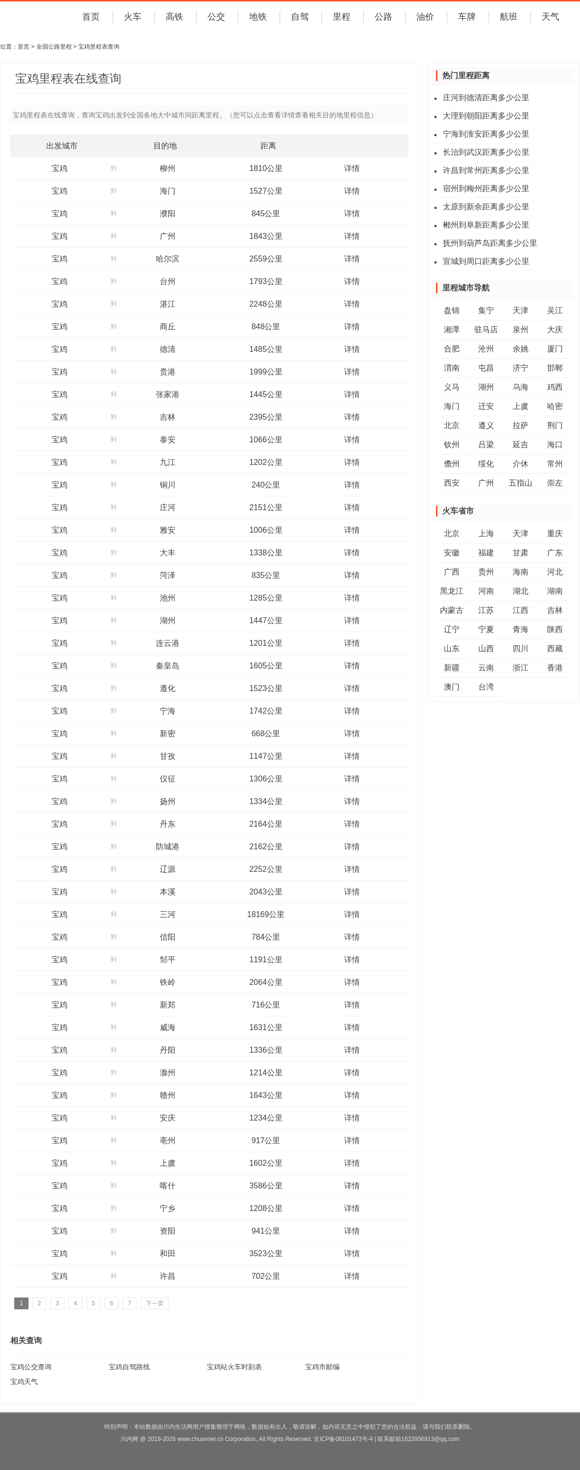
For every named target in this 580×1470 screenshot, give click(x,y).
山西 (486, 648)
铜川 (167, 485)
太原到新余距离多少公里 (486, 206)
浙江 (520, 667)
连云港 (167, 643)
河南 (486, 591)
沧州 (486, 349)
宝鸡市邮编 (322, 1367)
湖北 (520, 591)
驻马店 (486, 329)
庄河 (167, 507)
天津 (520, 310)
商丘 (167, 326)
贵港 (167, 372)
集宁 (486, 310)
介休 (520, 464)
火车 (133, 17)
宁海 (167, 711)
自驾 (300, 17)
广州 (167, 236)
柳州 (167, 168)
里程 (341, 17)
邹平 (167, 959)
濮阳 (167, 213)
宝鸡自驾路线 (129, 1367)
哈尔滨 (167, 259)
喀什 (167, 1186)
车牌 (467, 17)
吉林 (167, 417)
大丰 (167, 552)
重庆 (555, 533)
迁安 (486, 406)
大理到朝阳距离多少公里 (486, 116)
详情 (352, 168)
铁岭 (167, 982)
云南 (486, 667)
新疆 (452, 667)
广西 (452, 572)
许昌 (167, 1276)
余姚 (520, 349)
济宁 (520, 368)
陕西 (555, 629)
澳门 (452, 687)
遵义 (486, 425)
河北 (555, 572)
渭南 (452, 368)
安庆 (167, 1118)
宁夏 (486, 629)
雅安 (167, 530)
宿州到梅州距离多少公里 (486, 188)
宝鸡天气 (24, 1381)
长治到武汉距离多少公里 (486, 152)
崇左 (555, 483)
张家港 (167, 394)
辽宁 (452, 629)
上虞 (167, 1163)
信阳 (167, 937)
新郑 (167, 1005)
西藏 (555, 648)
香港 (555, 667)
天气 (550, 17)
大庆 (555, 329)
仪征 (167, 779)
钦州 (452, 444)
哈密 (555, 406)
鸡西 (555, 387)
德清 (167, 349)
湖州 (167, 620)
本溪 (167, 892)
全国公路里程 (54, 46)
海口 (555, 444)
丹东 (167, 824)
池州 (167, 598)
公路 (383, 17)
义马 (452, 387)
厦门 (555, 349)
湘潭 (452, 329)
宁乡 (167, 1208)
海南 (520, 572)
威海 (167, 1027)
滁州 (167, 1072)
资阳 (167, 1231)
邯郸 (555, 368)
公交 (216, 17)
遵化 (167, 688)
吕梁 (486, 444)
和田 (167, 1253)
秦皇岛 (167, 666)
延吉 (520, 444)
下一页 (155, 1303)
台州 (167, 281)
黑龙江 (452, 591)
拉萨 (520, 425)
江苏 (486, 610)
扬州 (167, 801)
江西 (520, 610)
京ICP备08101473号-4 (343, 1439)
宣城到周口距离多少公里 (486, 261)
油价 (425, 17)
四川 (520, 648)
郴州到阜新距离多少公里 (486, 225)
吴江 (555, 310)
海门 (167, 191)
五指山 (520, 483)
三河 (167, 914)
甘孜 (167, 756)
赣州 (167, 1095)
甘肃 (520, 552)
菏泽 (167, 575)
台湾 (486, 687)
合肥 (452, 349)
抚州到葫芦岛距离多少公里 (490, 243)
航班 (509, 17)
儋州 (452, 464)
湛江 (167, 304)
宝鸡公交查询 (31, 1367)
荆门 (555, 425)
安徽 (452, 552)
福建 (486, 552)
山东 (452, 648)
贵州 (486, 572)
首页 (91, 17)
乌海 (520, 387)
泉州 (520, 329)
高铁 (174, 17)
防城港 (167, 846)
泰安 (167, 439)
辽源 (167, 869)
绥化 (486, 464)
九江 (167, 462)
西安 (452, 483)
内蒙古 (452, 610)
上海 (486, 533)
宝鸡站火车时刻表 (234, 1367)
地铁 (258, 17)
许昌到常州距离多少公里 (486, 170)
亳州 (167, 1140)
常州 (555, 464)
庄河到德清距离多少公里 (486, 97)
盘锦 (452, 310)
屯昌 (486, 368)
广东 (555, 552)
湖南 (555, 591)
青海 (520, 629)
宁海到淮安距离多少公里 (486, 134)
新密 (167, 733)
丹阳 (167, 1050)
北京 (452, 425)
